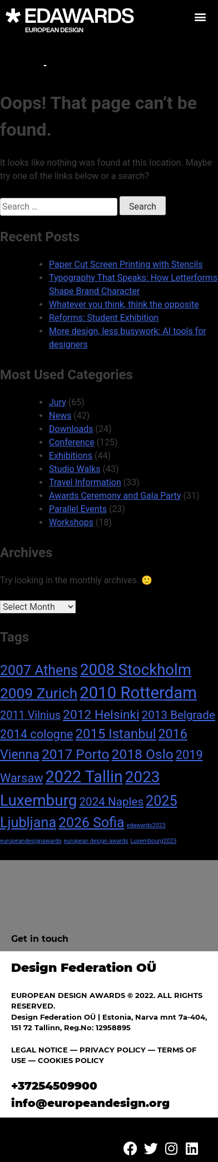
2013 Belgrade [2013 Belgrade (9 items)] (178, 715)
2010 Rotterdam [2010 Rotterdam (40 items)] (138, 692)
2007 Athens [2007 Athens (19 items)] (39, 670)
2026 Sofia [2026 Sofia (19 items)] (91, 823)
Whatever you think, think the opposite (124, 304)
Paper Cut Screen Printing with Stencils (125, 264)
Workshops (71, 522)
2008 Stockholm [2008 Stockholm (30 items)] (135, 670)
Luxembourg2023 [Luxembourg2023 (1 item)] (154, 841)
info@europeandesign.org (90, 1103)
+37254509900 (54, 1086)
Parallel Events (78, 509)
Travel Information (85, 482)
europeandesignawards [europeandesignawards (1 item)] (31, 841)
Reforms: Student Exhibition (103, 317)
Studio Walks (74, 469)
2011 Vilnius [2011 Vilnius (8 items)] (30, 715)
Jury (57, 402)
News (60, 415)
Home (26, 65)
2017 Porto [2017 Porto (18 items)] (76, 754)
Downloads (71, 429)
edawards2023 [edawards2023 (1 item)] (146, 825)
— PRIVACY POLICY (107, 1049)
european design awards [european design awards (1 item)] (96, 841)
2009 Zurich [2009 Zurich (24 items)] (38, 693)
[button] (200, 16)
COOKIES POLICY (71, 1060)
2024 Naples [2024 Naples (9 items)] (111, 801)
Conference (72, 442)
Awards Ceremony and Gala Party (115, 495)
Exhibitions (70, 455)
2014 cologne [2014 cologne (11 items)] (36, 734)
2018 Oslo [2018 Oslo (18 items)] (143, 754)
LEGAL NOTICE (39, 1049)
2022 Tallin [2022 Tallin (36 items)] (84, 776)
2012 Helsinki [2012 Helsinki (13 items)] (101, 714)
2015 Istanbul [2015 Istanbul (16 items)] (116, 734)
